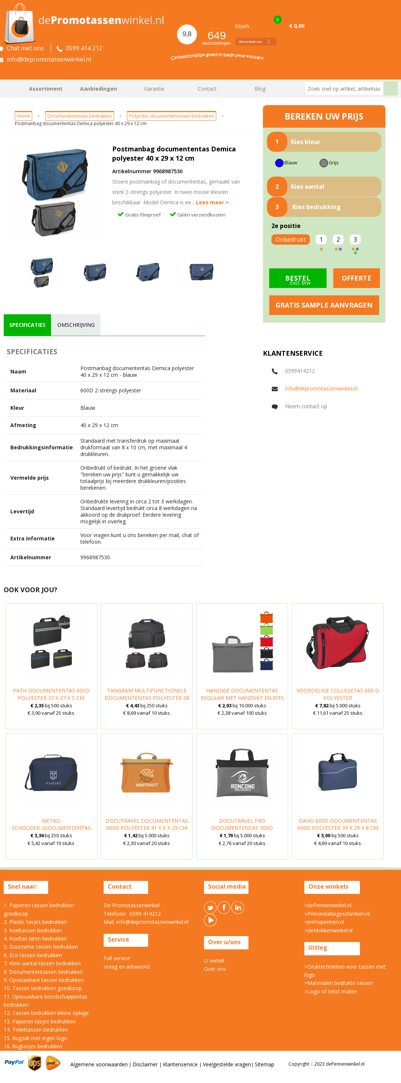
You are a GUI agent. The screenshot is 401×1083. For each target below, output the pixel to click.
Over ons (215, 968)
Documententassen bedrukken (79, 116)
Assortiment (46, 88)
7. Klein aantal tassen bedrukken (42, 963)
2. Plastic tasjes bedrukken (35, 921)
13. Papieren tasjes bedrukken (40, 1021)
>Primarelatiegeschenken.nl (337, 913)
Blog (259, 88)
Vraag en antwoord (127, 966)
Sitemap (264, 1064)
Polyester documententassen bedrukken (171, 116)
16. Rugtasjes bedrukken (33, 1046)
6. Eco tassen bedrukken (33, 955)
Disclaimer (146, 1064)
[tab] (27, 325)
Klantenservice (181, 1064)
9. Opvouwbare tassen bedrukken (44, 979)
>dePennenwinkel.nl (327, 905)
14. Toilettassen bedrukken (36, 1029)
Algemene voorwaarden (99, 1064)
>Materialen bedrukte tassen (338, 982)
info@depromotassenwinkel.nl (321, 388)
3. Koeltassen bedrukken (33, 930)
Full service (117, 958)
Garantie (154, 88)
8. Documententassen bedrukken (43, 971)
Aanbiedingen (98, 88)
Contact (207, 88)
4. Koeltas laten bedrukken (35, 938)
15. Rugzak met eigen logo (35, 1038)
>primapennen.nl (324, 921)
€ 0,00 (296, 25)
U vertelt (214, 960)
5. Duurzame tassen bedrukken (41, 946)
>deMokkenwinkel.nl (328, 930)
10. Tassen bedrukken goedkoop (43, 988)
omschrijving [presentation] (76, 324)
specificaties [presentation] (27, 324)
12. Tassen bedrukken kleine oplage (46, 1012)
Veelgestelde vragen (227, 1064)
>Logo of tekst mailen (330, 991)
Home (13, 88)
